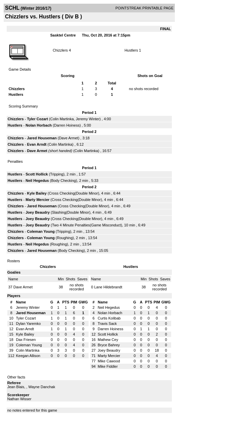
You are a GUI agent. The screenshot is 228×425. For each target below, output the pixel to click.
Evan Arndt (36, 144)
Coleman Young (41, 231)
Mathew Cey (108, 340)
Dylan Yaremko (28, 324)
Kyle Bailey (37, 193)
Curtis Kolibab (109, 318)
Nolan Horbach (39, 125)
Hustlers (131, 50)
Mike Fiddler (108, 366)
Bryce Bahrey (109, 345)
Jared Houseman (42, 138)
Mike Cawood (109, 361)
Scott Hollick (37, 174)
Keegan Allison (28, 356)
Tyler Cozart (37, 119)
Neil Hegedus (37, 181)
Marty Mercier (38, 200)
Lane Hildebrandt (108, 287)
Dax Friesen (26, 340)
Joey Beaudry (38, 212)
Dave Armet (68, 138)
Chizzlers (60, 50)
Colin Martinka (62, 119)
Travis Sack (107, 324)
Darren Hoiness (66, 125)
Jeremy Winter (88, 119)
